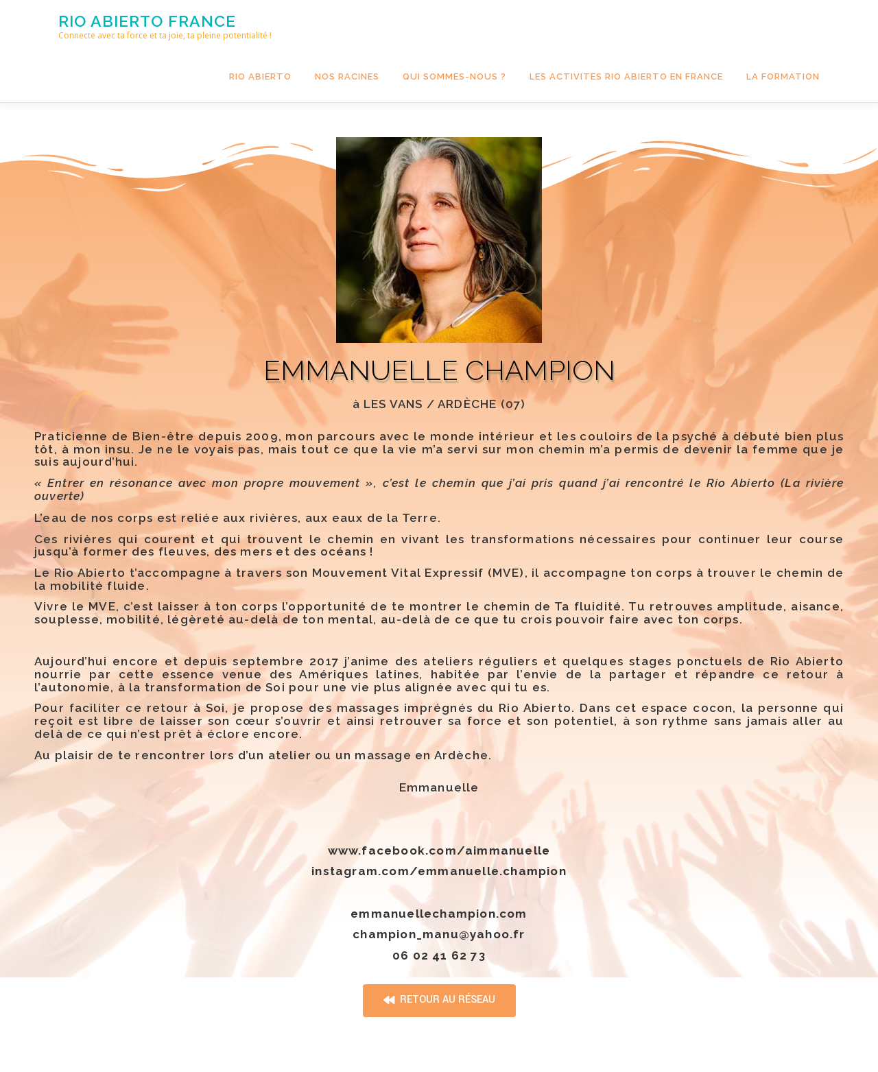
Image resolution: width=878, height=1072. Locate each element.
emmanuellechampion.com (439, 913)
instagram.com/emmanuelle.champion (439, 871)
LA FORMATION (783, 76)
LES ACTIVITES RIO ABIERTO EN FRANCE (626, 76)
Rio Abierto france (147, 21)
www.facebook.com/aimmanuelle (439, 850)
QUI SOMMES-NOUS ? (454, 76)
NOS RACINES (347, 76)
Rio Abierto (260, 76)
